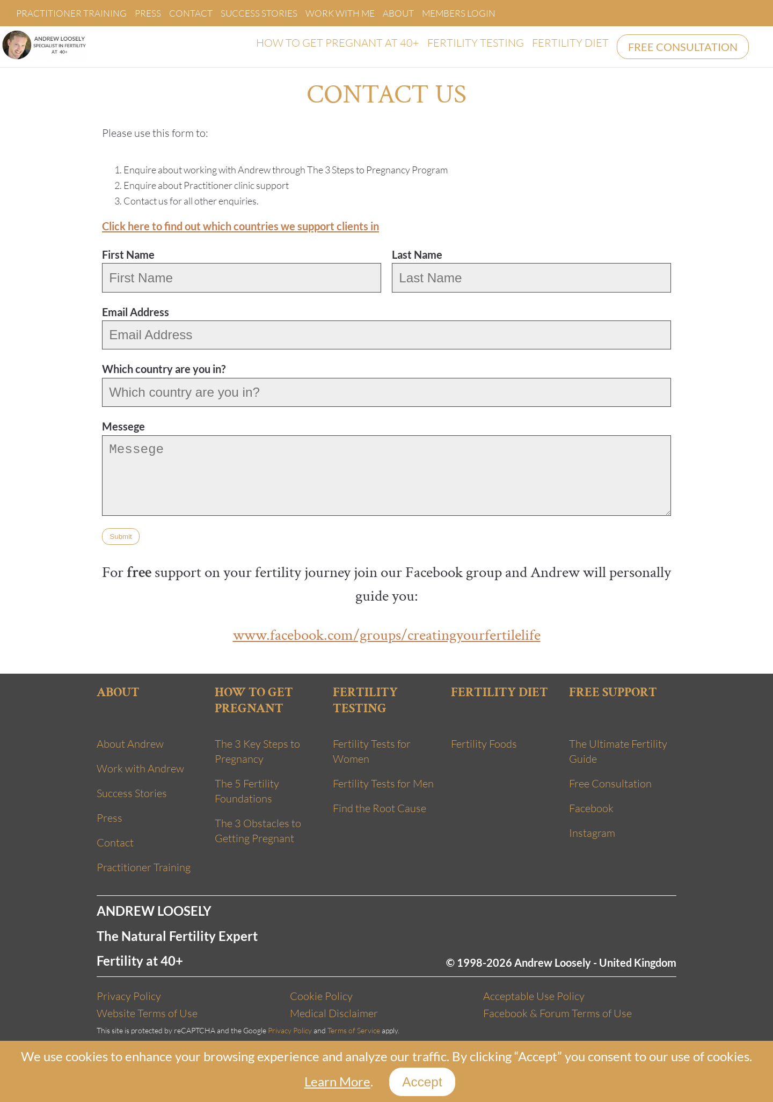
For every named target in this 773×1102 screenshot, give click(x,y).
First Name (128, 254)
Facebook (591, 808)
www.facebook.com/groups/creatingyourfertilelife (387, 635)
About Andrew (130, 743)
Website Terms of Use (147, 1013)
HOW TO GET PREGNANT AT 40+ (337, 42)
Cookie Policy (321, 996)
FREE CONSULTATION (683, 46)
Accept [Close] (422, 1082)
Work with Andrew (140, 768)
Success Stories (259, 13)
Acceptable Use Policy (534, 996)
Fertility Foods (484, 743)
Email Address (135, 311)
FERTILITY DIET (570, 42)
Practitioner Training (71, 13)
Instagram (592, 833)
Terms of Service (353, 1030)
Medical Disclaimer (334, 1013)
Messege (123, 426)
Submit (121, 536)
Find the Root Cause (379, 808)
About (398, 13)
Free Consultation (610, 783)
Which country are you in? (163, 368)
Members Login (458, 13)
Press (148, 13)
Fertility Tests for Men (383, 783)
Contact (191, 13)
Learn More (337, 1081)
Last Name (417, 254)
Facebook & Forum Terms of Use (557, 1013)
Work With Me (340, 13)
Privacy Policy (129, 996)
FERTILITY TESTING (475, 42)
